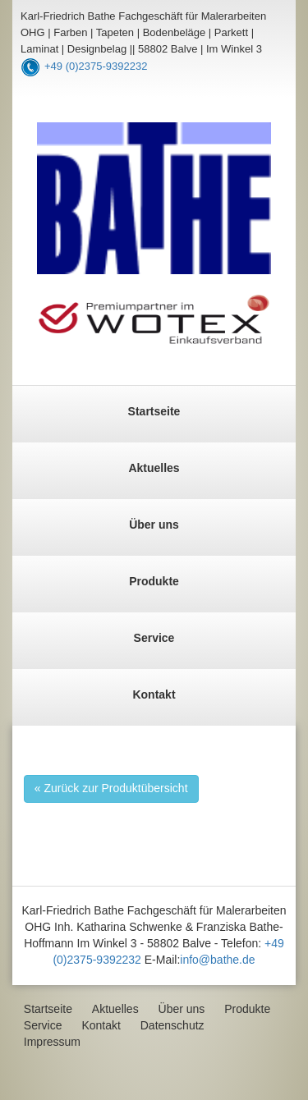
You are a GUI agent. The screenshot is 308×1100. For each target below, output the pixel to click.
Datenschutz (172, 1025)
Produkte (154, 581)
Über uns (154, 524)
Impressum (52, 1041)
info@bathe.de (217, 959)
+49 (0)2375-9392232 (95, 66)
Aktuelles (153, 467)
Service (154, 637)
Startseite (154, 411)
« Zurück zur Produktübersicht (111, 788)
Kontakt (153, 694)
